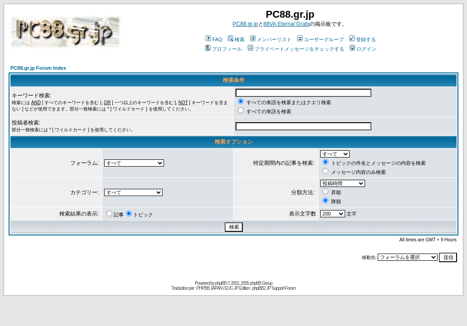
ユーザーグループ (320, 39)
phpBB (220, 283)
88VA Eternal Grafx (287, 24)
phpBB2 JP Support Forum (274, 288)
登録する (362, 39)
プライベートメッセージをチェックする (296, 49)
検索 (236, 39)
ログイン (363, 49)
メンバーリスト (271, 39)
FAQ (214, 39)
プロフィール (223, 49)
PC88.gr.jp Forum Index (38, 68)
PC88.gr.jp (245, 24)
